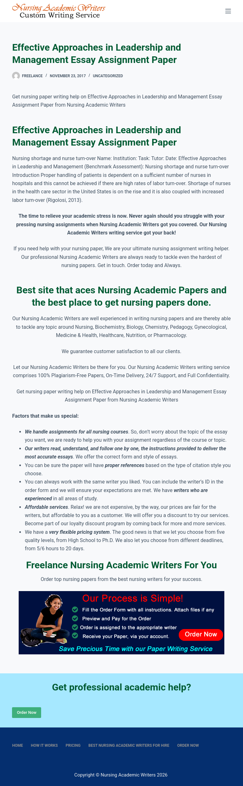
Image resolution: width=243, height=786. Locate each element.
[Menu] (228, 11)
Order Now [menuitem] (188, 745)
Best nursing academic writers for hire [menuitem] (129, 745)
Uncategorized (108, 76)
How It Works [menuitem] (44, 745)
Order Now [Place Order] (26, 712)
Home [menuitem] (17, 745)
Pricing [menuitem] (73, 745)
